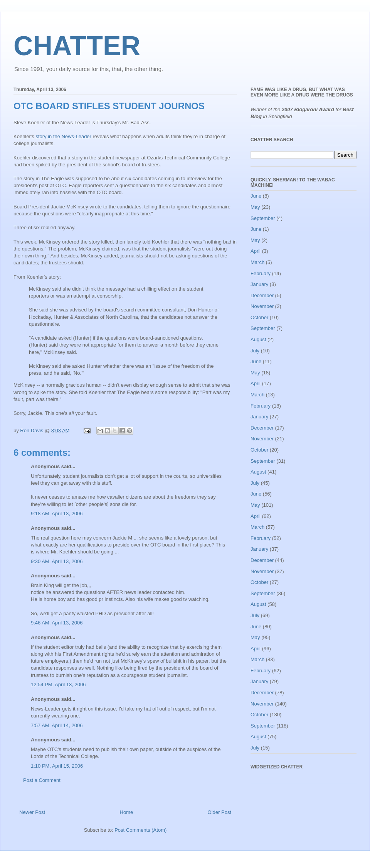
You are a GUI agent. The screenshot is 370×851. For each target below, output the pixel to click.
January (259, 284)
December (262, 295)
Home (126, 812)
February (261, 273)
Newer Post (32, 812)
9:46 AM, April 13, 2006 (56, 623)
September (263, 218)
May (255, 207)
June (256, 196)
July (255, 351)
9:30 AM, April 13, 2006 (56, 561)
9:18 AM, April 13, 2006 (56, 513)
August (258, 339)
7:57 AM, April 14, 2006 (56, 725)
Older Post (219, 812)
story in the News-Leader (63, 136)
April (256, 251)
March (257, 262)
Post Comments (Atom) (140, 830)
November (262, 306)
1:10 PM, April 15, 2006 (57, 766)
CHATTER (76, 46)
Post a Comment (42, 780)
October (259, 317)
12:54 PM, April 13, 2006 (58, 684)
